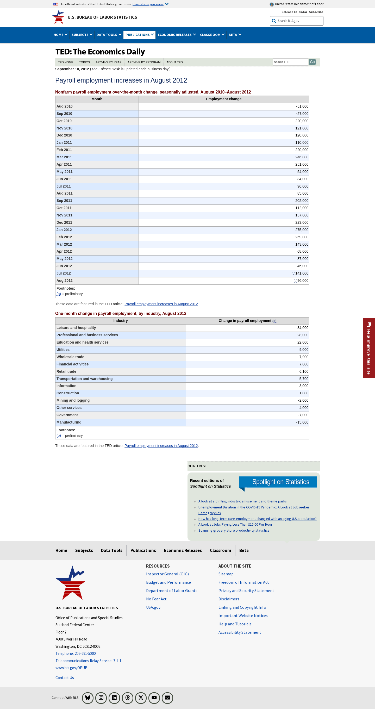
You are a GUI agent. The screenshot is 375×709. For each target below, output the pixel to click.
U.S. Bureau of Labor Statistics (102, 17)
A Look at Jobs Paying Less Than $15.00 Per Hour (235, 524)
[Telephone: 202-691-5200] (96, 654)
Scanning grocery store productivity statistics (233, 530)
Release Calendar (294, 12)
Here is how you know (148, 4)
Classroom (220, 550)
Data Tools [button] (107, 34)
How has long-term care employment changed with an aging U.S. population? (257, 518)
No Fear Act (156, 598)
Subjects (84, 550)
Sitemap (226, 573)
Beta (244, 550)
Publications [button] (138, 34)
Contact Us (64, 677)
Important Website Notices (243, 615)
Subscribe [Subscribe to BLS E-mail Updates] (316, 12)
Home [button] (59, 34)
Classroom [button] (210, 34)
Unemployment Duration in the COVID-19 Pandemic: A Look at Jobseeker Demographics (253, 510)
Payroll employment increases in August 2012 (161, 304)
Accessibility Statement (239, 632)
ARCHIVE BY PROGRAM (144, 62)
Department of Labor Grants (171, 590)
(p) (59, 294)
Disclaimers (228, 598)
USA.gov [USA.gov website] (153, 607)
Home (61, 550)
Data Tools (111, 550)
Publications (143, 550)
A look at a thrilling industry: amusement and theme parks (242, 501)
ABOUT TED (174, 62)
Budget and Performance (168, 582)
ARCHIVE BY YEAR (109, 62)
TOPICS (84, 62)
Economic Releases (183, 550)
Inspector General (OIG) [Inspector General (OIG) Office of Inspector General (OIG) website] (167, 573)
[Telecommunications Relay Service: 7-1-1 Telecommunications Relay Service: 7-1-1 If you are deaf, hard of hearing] (96, 661)
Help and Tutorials (235, 623)
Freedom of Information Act (243, 582)
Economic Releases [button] (175, 34)
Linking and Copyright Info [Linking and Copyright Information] (242, 607)
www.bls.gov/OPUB (71, 667)
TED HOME (65, 62)
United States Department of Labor (296, 4)
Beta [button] (233, 34)
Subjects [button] (80, 34)
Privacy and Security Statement (246, 590)
